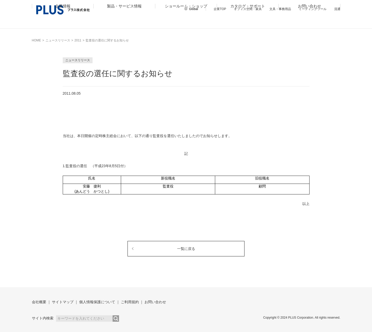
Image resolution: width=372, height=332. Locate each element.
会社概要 (39, 302)
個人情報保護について (97, 302)
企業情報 (62, 22)
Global (193, 9)
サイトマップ (63, 302)
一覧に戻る (186, 249)
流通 (337, 9)
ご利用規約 (130, 302)
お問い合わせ (309, 22)
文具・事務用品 (280, 9)
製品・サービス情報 (124, 22)
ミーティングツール (312, 9)
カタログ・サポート (247, 22)
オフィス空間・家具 (248, 9)
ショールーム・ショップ (186, 22)
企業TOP (220, 9)
